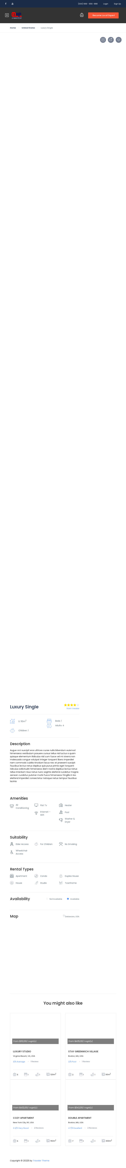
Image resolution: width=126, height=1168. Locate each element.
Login (105, 4)
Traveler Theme (41, 1160)
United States (28, 27)
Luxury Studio (22, 1051)
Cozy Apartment (23, 1118)
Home (13, 27)
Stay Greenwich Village (83, 1051)
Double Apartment (80, 1118)
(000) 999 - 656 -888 (88, 4)
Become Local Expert (104, 15)
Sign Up (117, 4)
